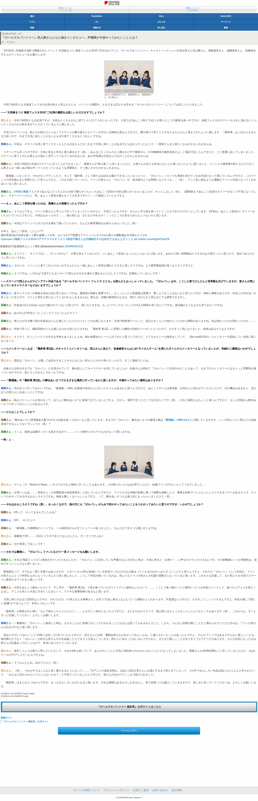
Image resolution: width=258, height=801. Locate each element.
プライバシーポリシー (116, 790)
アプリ (32, 22)
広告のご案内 (141, 790)
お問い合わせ (160, 790)
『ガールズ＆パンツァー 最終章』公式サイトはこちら (129, 706)
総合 (32, 16)
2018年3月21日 (74, 246)
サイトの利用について (87, 790)
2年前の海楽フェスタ (26, 191)
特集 (32, 28)
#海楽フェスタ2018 (25, 239)
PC (96, 22)
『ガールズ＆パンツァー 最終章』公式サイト (25, 721)
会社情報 (176, 790)
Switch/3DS (225, 16)
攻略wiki (97, 28)
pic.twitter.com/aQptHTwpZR (151, 239)
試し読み (161, 28)
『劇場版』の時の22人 (176, 419)
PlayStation (96, 16)
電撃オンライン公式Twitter (193, 9)
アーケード (226, 22)
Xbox (161, 16)
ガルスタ (161, 22)
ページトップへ (129, 730)
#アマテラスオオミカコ (51, 239)
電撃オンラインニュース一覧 (65, 9)
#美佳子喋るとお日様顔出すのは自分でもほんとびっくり (99, 239)
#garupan (7, 239)
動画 (226, 28)
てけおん (10, 42)
